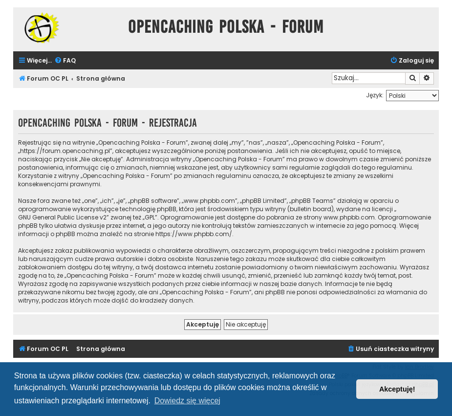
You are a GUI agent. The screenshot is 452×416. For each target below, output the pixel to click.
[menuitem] (65, 60)
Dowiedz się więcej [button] (187, 400)
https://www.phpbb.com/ (193, 234)
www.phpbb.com (349, 217)
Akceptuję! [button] (397, 389)
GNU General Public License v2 (62, 217)
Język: (375, 95)
